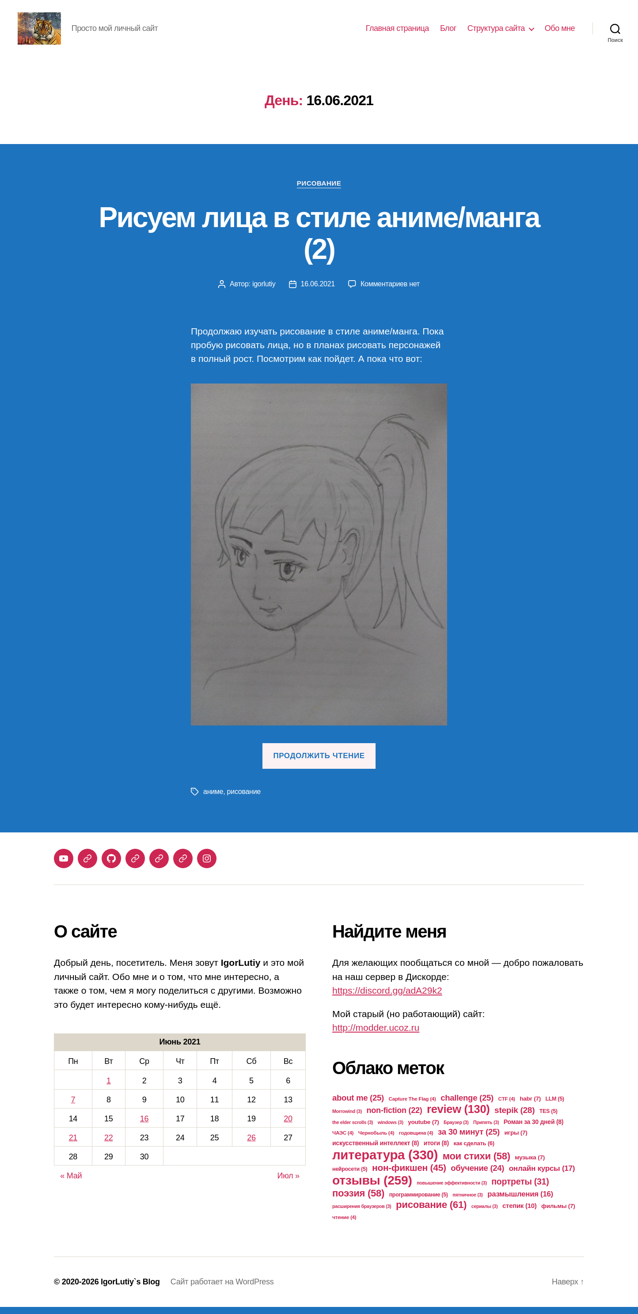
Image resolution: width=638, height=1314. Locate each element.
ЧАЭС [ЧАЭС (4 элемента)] (342, 1140)
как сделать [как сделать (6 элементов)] (473, 1150)
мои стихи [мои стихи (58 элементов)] (476, 1163)
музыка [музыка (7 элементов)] (530, 1164)
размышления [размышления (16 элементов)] (520, 1201)
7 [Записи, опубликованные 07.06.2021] (73, 1106)
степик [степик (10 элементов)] (519, 1212)
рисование (244, 799)
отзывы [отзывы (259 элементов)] (372, 1187)
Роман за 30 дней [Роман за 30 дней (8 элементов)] (533, 1128)
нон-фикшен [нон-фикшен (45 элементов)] (409, 1175)
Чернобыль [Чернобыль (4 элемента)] (376, 1140)
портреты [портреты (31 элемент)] (520, 1188)
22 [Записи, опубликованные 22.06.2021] (108, 1145)
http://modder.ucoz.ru (375, 1035)
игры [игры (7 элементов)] (516, 1139)
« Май (71, 1183)
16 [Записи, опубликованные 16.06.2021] (144, 1126)
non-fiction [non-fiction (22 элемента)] (394, 1117)
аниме (213, 799)
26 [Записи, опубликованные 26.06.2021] (251, 1145)
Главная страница (397, 31)
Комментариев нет (390, 291)
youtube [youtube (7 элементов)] (423, 1129)
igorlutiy (264, 291)
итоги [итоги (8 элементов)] (436, 1150)
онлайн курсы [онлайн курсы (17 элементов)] (542, 1175)
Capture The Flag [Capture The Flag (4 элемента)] (412, 1106)
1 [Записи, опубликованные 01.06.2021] (108, 1087)
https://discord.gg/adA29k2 (387, 998)
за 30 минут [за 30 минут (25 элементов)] (469, 1138)
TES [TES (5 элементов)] (548, 1118)
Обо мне (560, 31)
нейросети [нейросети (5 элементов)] (349, 1176)
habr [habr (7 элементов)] (530, 1105)
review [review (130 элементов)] (458, 1116)
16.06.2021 (318, 291)
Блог (448, 31)
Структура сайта (496, 31)
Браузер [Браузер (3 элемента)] (456, 1129)
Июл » (288, 1183)
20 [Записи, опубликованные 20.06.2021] (288, 1126)
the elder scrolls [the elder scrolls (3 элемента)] (352, 1129)
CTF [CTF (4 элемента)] (506, 1106)
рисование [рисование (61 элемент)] (431, 1211)
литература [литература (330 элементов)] (385, 1161)
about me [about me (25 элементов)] (358, 1104)
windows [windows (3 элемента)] (390, 1129)
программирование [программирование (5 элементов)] (418, 1202)
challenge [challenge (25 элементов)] (467, 1104)
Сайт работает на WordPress (222, 1288)
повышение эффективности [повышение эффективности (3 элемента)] (451, 1189)
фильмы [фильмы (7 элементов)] (558, 1213)
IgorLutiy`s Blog (130, 1288)
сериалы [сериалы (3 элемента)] (484, 1213)
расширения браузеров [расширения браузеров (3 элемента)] (361, 1213)
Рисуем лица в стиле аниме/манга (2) (319, 241)
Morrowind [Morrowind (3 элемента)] (347, 1118)
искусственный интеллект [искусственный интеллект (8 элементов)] (375, 1150)
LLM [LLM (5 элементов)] (555, 1106)
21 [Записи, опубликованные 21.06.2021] (73, 1145)
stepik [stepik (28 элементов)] (514, 1117)
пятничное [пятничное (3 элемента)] (467, 1201)
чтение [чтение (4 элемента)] (344, 1224)
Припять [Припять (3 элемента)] (486, 1129)
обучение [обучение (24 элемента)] (477, 1175)
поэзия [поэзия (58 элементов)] (358, 1200)
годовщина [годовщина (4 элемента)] (416, 1140)
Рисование (319, 190)
